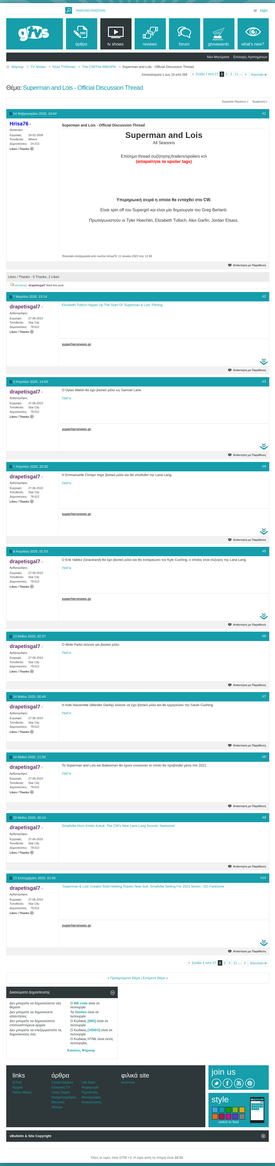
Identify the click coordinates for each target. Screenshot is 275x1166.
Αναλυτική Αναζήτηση (91, 10)
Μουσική (57, 1102)
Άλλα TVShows (64, 67)
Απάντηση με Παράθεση (247, 265)
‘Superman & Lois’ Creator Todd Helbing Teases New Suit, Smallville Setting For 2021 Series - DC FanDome (143, 886)
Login (264, 10)
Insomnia (128, 1082)
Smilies (81, 1012)
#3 (264, 381)
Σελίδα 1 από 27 (206, 74)
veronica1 (21, 285)
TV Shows (38, 67)
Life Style (88, 1082)
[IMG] (92, 1021)
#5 (264, 551)
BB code (81, 1003)
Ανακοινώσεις (91, 1102)
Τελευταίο (259, 75)
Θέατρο (57, 1107)
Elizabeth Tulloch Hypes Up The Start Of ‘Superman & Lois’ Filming (112, 305)
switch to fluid (228, 1122)
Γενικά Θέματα (62, 1082)
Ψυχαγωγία (90, 1087)
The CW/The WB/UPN (99, 67)
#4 (264, 466)
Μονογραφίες (91, 1097)
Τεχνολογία (89, 1092)
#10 (263, 878)
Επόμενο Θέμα (154, 978)
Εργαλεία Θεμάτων (234, 101)
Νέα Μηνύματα (218, 57)
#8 (264, 757)
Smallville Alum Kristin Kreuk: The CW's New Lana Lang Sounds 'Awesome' (118, 826)
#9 (264, 817)
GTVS (17, 1082)
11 (236, 74)
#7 (264, 696)
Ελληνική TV (60, 1087)
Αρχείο (17, 1087)
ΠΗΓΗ (66, 398)
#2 (264, 296)
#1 (264, 113)
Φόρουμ (17, 67)
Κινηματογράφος (63, 1097)
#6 (264, 636)
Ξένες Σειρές (60, 1092)
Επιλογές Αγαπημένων (250, 57)
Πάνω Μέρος (22, 1092)
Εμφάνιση (259, 101)
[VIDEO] (94, 1030)
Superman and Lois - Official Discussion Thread (83, 87)
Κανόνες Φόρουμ (81, 1050)
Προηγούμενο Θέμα (125, 978)
